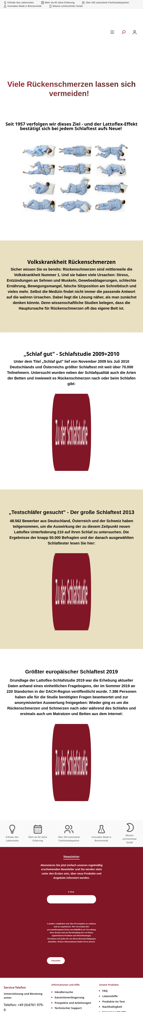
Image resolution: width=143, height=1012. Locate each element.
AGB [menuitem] (9, 850)
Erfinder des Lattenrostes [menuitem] (73, 839)
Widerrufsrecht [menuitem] (17, 886)
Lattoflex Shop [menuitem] (64, 794)
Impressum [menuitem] (14, 855)
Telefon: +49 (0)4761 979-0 (24, 769)
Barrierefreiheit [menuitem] (65, 815)
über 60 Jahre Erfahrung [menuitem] (72, 844)
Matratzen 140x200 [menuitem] (115, 794)
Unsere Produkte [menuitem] (111, 749)
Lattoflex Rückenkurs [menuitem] (69, 783)
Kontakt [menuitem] (60, 799)
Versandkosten (69, 996)
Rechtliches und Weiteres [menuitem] (22, 833)
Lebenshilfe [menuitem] (110, 761)
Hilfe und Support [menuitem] (66, 804)
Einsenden (55, 722)
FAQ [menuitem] (105, 756)
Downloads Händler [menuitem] (20, 845)
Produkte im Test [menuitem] (113, 767)
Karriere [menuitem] (12, 881)
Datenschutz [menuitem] (15, 866)
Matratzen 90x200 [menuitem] (114, 777)
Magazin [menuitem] (60, 788)
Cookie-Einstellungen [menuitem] (21, 861)
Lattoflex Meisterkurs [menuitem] (21, 839)
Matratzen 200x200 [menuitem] (115, 809)
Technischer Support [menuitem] (68, 772)
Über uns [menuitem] (61, 809)
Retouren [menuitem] (13, 892)
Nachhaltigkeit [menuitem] (112, 772)
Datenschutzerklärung (71, 706)
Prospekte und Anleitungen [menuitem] (73, 767)
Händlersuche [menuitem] (64, 756)
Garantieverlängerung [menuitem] (69, 761)
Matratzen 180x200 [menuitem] (115, 804)
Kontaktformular (15, 791)
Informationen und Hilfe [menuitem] (69, 749)
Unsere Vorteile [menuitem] (62, 833)
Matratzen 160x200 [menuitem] (115, 799)
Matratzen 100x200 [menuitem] (115, 783)
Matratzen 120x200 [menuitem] (115, 788)
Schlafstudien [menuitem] (64, 777)
